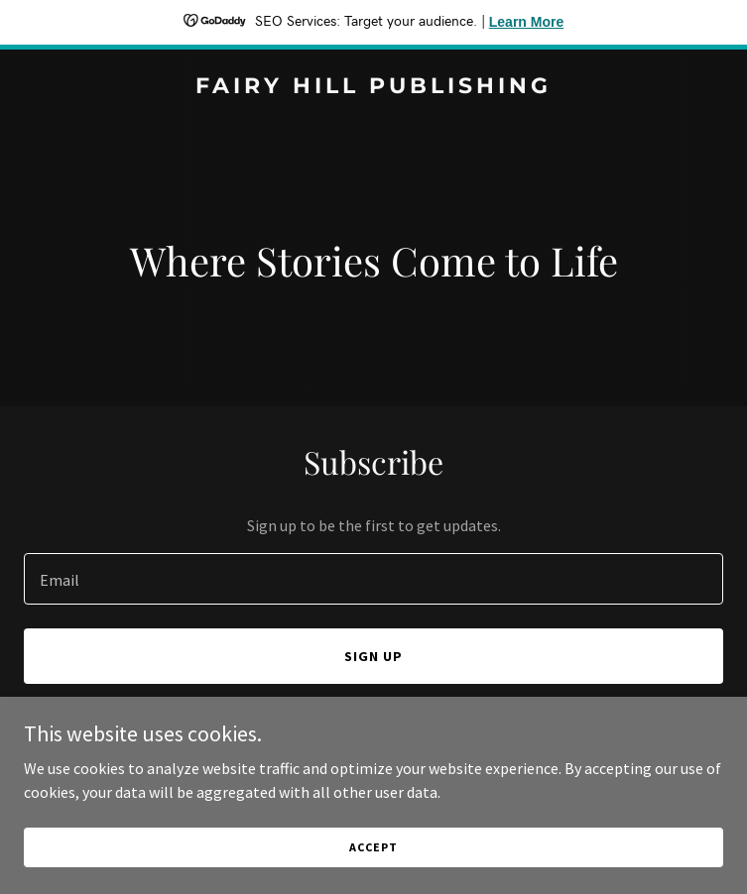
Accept (373, 846)
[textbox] (373, 579)
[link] (373, 87)
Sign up (373, 656)
